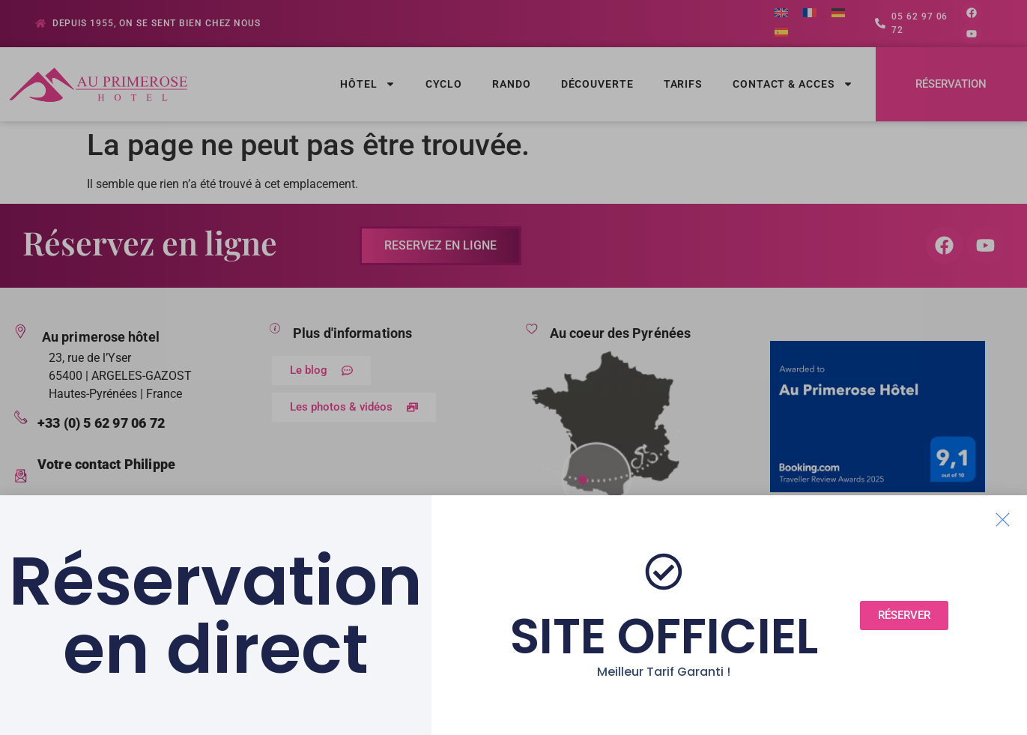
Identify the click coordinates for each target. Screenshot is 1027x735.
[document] (513, 367)
